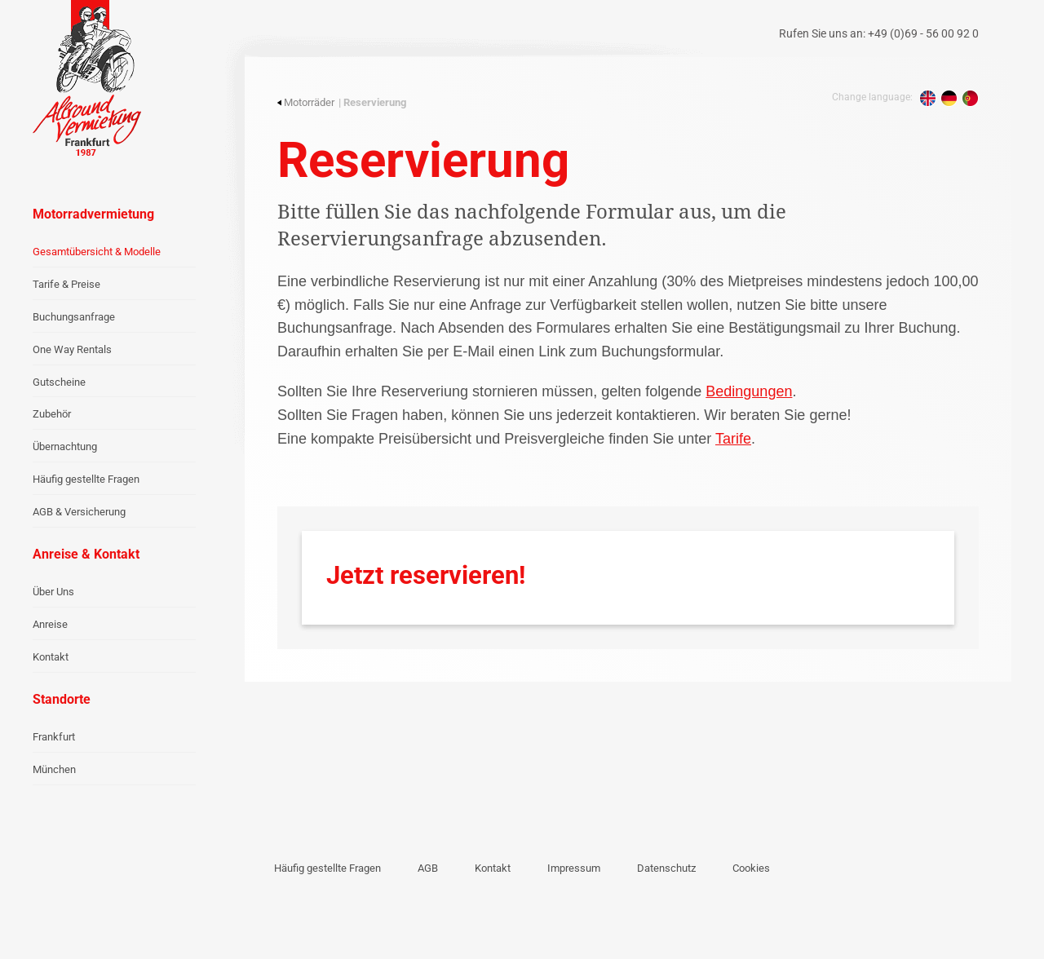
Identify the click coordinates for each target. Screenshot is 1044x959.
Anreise (50, 624)
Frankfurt (54, 737)
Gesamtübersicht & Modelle (97, 251)
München (54, 769)
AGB (428, 868)
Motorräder (305, 102)
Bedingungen (749, 391)
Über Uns (53, 592)
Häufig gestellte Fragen (86, 479)
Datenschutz (666, 868)
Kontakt (51, 657)
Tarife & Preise (66, 284)
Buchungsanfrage (74, 317)
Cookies (751, 868)
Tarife (733, 439)
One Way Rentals (72, 349)
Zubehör (52, 414)
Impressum (573, 868)
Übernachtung (65, 446)
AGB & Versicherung (79, 512)
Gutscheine (59, 382)
